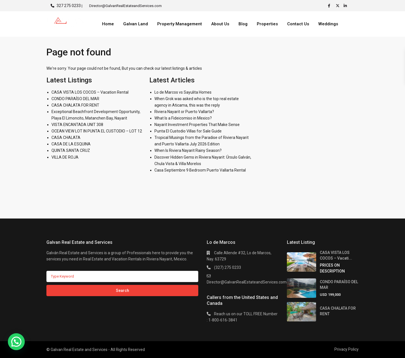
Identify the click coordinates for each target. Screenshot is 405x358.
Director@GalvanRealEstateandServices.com (247, 282)
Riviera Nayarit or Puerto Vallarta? (184, 111)
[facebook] (330, 5)
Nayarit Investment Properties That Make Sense (197, 124)
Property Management (179, 23)
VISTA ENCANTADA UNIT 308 (77, 124)
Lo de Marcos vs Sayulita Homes (183, 92)
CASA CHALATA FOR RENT (75, 105)
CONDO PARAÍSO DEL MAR (75, 98)
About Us (220, 23)
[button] (16, 341)
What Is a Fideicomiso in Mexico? (183, 118)
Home (108, 23)
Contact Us (298, 23)
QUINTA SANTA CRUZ (70, 150)
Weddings (328, 23)
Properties (267, 23)
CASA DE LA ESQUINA (71, 144)
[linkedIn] (346, 5)
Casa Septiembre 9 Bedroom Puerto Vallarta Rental (200, 170)
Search (122, 290)
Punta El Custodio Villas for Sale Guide (188, 131)
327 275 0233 (69, 5)
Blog (243, 23)
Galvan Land (135, 23)
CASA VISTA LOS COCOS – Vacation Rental (90, 92)
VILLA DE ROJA (64, 157)
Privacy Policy (346, 349)
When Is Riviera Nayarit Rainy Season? (188, 150)
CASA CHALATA (65, 137)
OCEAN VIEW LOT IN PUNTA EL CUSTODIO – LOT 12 (96, 131)
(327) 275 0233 (227, 267)
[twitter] (338, 5)
